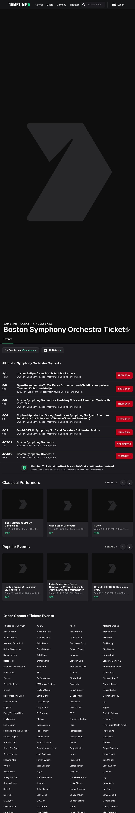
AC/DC (40, 626)
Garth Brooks (43, 736)
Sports (39, 4)
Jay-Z (39, 771)
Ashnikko (107, 637)
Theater (74, 4)
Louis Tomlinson (110, 806)
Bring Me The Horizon (14, 666)
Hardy (73, 754)
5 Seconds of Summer (14, 626)
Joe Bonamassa (44, 777)
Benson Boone (77, 649)
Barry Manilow (43, 649)
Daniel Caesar (76, 690)
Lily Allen (41, 800)
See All (111, 482)
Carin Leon (108, 672)
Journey (41, 783)
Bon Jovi (74, 655)
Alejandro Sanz (44, 631)
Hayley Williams (44, 760)
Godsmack (108, 736)
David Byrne (42, 696)
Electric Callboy (110, 713)
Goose (73, 742)
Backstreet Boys (78, 643)
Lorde (73, 806)
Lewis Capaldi (109, 795)
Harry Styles (109, 754)
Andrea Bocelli (10, 637)
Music (49, 4)
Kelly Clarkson (43, 789)
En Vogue (107, 719)
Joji (104, 777)
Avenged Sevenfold (13, 643)
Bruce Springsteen (112, 666)
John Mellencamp (78, 777)
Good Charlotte (44, 742)
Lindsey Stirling (77, 800)
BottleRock (8, 661)
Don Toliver (75, 707)
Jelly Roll (74, 771)
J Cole (6, 765)
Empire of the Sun (78, 719)
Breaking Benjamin (112, 661)
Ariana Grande (43, 637)
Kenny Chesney (77, 789)
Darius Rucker (109, 690)
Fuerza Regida (10, 736)
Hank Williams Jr (44, 754)
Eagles (106, 707)
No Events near (21, 350)
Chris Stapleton (10, 684)
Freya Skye (108, 730)
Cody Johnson (110, 684)
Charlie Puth (75, 678)
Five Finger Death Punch (115, 725)
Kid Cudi (107, 789)
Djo (104, 701)
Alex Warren (76, 631)
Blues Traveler (10, 655)
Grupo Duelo (76, 748)
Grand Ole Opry (11, 748)
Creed (6, 690)
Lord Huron (42, 806)
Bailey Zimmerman (12, 649)
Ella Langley (9, 719)
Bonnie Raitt (108, 655)
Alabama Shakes (111, 626)
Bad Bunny (108, 643)
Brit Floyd (41, 666)
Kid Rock (7, 795)
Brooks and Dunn (78, 666)
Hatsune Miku (9, 760)
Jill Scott (107, 771)
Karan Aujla (108, 783)
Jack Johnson (43, 765)
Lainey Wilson (76, 795)
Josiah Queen (10, 783)
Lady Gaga (42, 795)
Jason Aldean (109, 765)
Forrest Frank (76, 730)
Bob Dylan (42, 655)
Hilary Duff (75, 760)
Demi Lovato (76, 696)
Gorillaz (106, 742)
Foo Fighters (43, 730)
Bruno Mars (8, 672)
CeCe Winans (43, 678)
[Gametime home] (21, 4)
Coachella (75, 684)
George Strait (76, 736)
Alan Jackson (9, 631)
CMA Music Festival (46, 684)
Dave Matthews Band (13, 696)
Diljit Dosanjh (43, 701)
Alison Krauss (109, 631)
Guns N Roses (10, 754)
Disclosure (75, 701)
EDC (72, 713)
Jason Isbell (9, 771)
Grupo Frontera (110, 748)
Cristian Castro (44, 690)
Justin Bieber (76, 783)
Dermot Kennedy (111, 696)
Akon (72, 626)
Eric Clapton (9, 725)
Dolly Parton (42, 707)
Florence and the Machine (16, 730)
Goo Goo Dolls (10, 742)
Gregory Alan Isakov (46, 748)
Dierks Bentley (10, 701)
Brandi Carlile (43, 661)
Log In (118, 4)
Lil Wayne (8, 800)
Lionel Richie (109, 800)
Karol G (6, 789)
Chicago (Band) (110, 678)
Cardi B (73, 672)
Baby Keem (42, 643)
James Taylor (76, 765)
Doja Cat (7, 707)
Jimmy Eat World (11, 777)
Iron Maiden (108, 760)
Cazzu (6, 678)
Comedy (61, 4)
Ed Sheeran (42, 713)
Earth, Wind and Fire (13, 713)
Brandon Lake (76, 661)
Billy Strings (108, 649)
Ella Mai (40, 719)
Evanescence (43, 725)
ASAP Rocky (76, 637)
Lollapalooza (9, 806)
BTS (39, 672)
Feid (72, 725)
